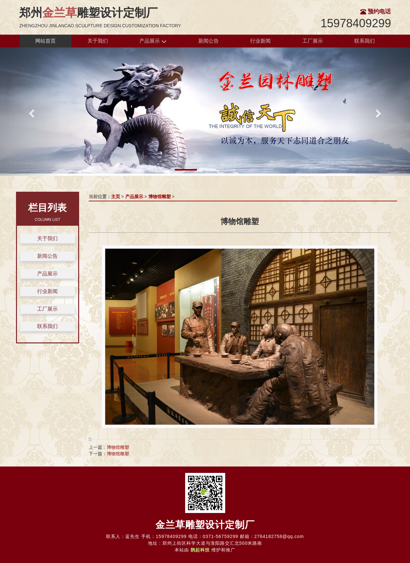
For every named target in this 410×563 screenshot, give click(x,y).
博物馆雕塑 (159, 196)
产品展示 (152, 41)
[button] (31, 111)
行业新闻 (260, 41)
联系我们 (364, 41)
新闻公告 (208, 41)
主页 (115, 196)
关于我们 (97, 41)
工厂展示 (312, 41)
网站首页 (45, 41)
